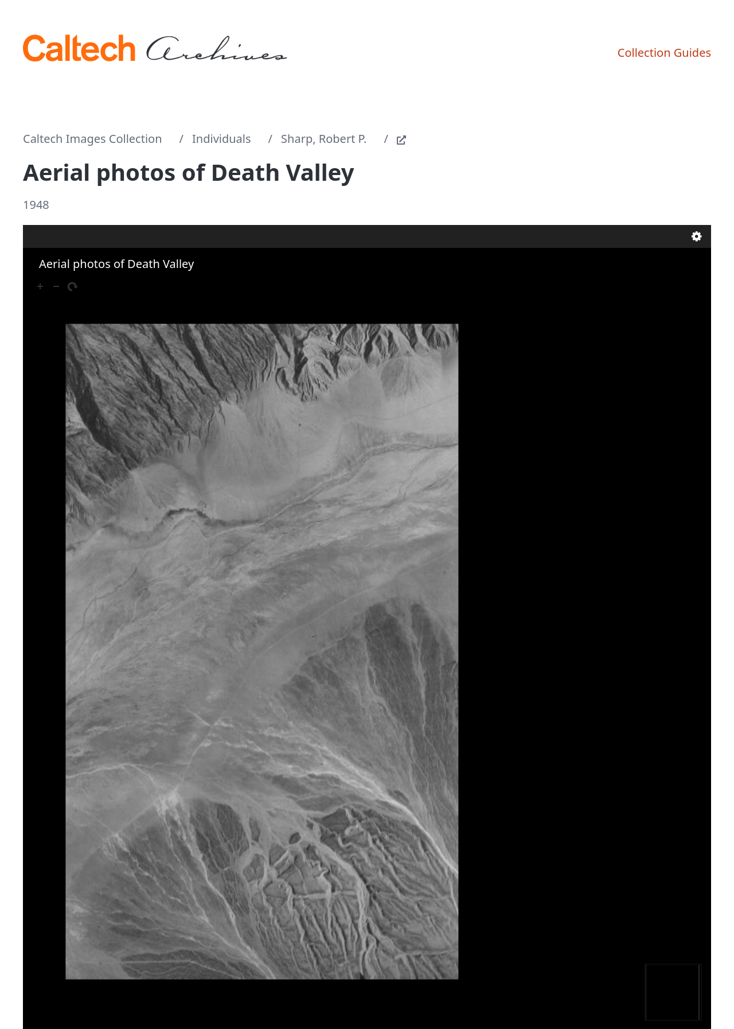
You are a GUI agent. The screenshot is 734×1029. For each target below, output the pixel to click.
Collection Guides (664, 52)
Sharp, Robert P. (323, 138)
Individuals (221, 138)
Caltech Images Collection (92, 138)
